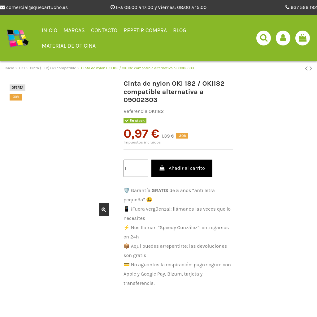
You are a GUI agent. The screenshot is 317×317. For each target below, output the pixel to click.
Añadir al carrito (182, 168)
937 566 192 (301, 7)
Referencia (135, 111)
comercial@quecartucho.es (34, 7)
